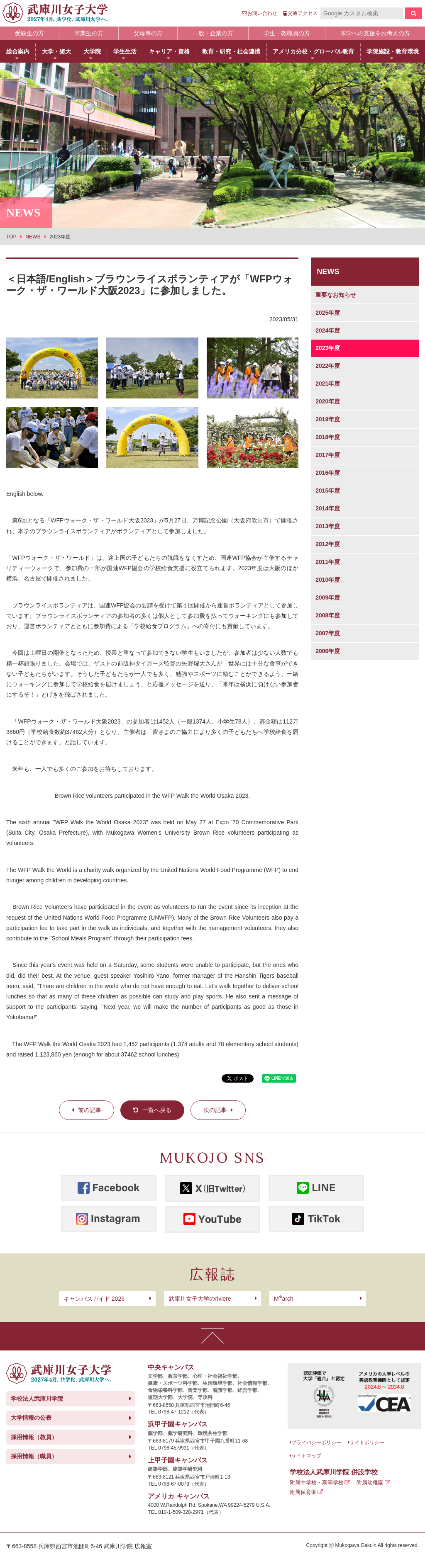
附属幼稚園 (370, 1482)
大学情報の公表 (31, 1417)
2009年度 (327, 597)
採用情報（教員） (34, 1437)
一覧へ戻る (156, 1110)
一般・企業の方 (213, 33)
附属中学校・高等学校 (317, 1482)
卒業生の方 (88, 33)
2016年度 (327, 472)
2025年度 (327, 312)
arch (283, 1298)
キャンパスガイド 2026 (94, 1298)
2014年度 (327, 508)
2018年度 (327, 437)
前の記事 (89, 1110)
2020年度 (327, 401)
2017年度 (327, 455)
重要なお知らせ (335, 294)
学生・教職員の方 (287, 33)
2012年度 (327, 544)
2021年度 (327, 383)
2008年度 (327, 615)
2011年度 (327, 562)
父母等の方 (148, 33)
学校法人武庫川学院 (37, 1398)
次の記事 (215, 1110)
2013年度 (327, 526)
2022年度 (327, 365)
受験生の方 (29, 33)
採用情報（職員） (34, 1456)
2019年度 (327, 419)
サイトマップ (306, 1456)
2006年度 (327, 651)
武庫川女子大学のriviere (200, 1298)
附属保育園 (303, 1492)
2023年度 (327, 348)
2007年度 (327, 633)
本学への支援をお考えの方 (375, 33)
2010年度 (327, 579)
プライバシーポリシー (316, 1442)
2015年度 (327, 490)
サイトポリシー (366, 1442)
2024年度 (327, 330)
